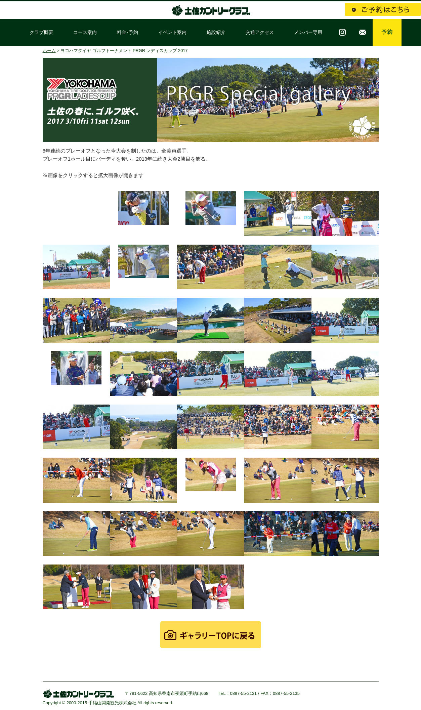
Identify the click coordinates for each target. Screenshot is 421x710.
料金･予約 (127, 32)
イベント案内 (172, 32)
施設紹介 (216, 32)
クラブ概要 (41, 32)
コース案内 (85, 32)
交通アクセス (260, 32)
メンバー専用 (308, 32)
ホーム (49, 50)
